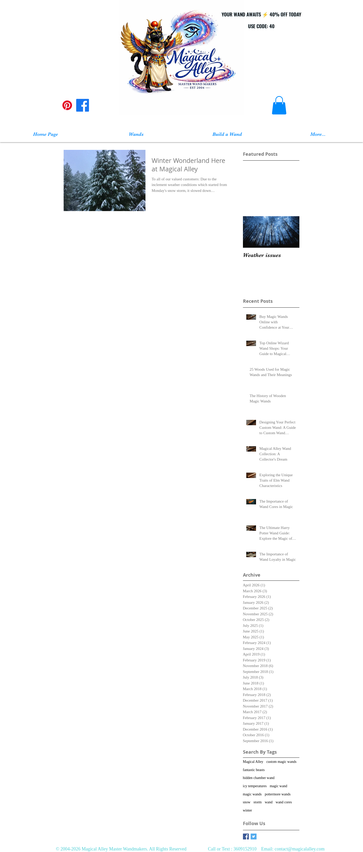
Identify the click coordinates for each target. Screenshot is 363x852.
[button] (279, 105)
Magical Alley (253, 762)
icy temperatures (255, 786)
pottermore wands (278, 794)
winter (247, 810)
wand (268, 802)
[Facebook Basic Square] (246, 836)
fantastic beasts (254, 770)
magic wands (252, 794)
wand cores (284, 802)
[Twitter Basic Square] (254, 836)
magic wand (278, 786)
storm (257, 802)
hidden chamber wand (259, 778)
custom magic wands (281, 762)
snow (247, 802)
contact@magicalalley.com (299, 848)
